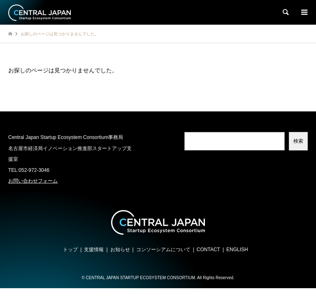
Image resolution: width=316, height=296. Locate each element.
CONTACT (208, 249)
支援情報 (94, 249)
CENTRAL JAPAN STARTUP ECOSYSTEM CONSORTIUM (140, 277)
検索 (298, 141)
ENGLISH (237, 249)
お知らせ (120, 249)
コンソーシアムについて (163, 249)
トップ (70, 249)
